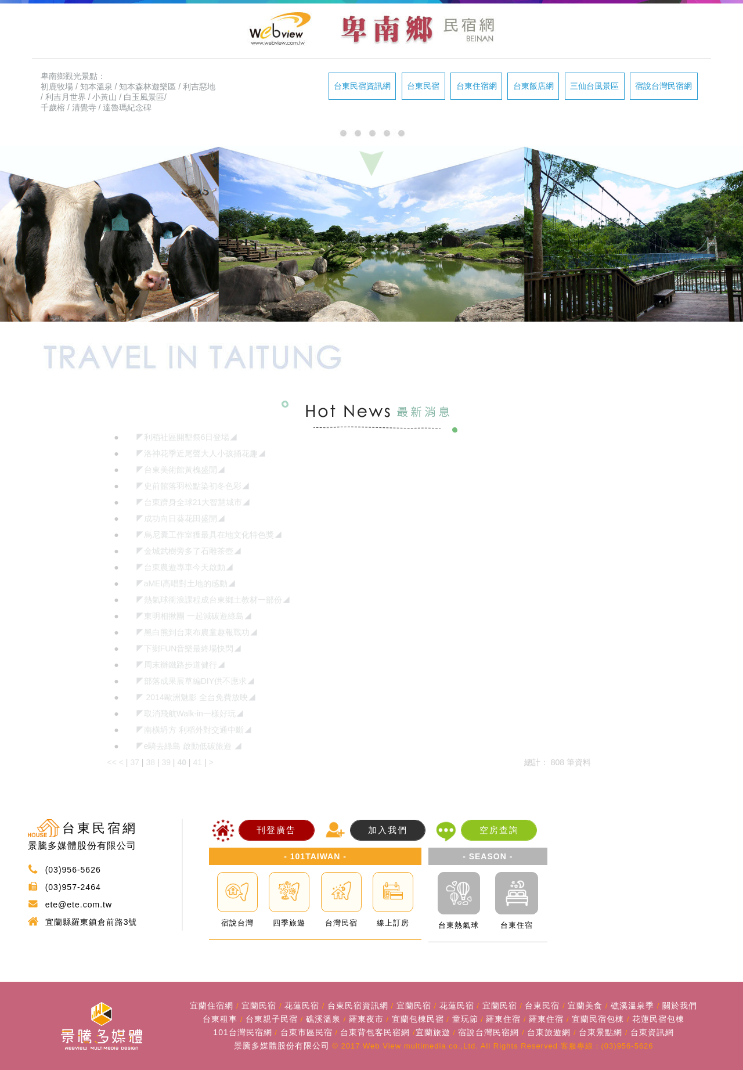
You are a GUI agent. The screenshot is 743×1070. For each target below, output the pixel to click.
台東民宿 (423, 86)
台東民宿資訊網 (362, 86)
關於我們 (679, 1005)
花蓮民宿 (301, 1005)
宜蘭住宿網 (211, 1005)
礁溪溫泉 (323, 1019)
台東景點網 (600, 1032)
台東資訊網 (652, 1032)
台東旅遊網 (549, 1032)
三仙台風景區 (594, 86)
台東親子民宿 (272, 1019)
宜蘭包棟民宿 (418, 1019)
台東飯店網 (533, 86)
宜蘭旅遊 (433, 1032)
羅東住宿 (503, 1019)
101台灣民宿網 (242, 1032)
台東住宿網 (476, 86)
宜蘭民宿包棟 (598, 1019)
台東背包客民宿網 (375, 1032)
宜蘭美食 (585, 1005)
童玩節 (465, 1019)
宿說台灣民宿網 (663, 86)
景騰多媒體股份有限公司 (282, 1045)
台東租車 (220, 1019)
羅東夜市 (366, 1019)
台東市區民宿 (306, 1032)
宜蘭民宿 (258, 1005)
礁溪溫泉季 (632, 1005)
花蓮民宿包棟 (658, 1019)
